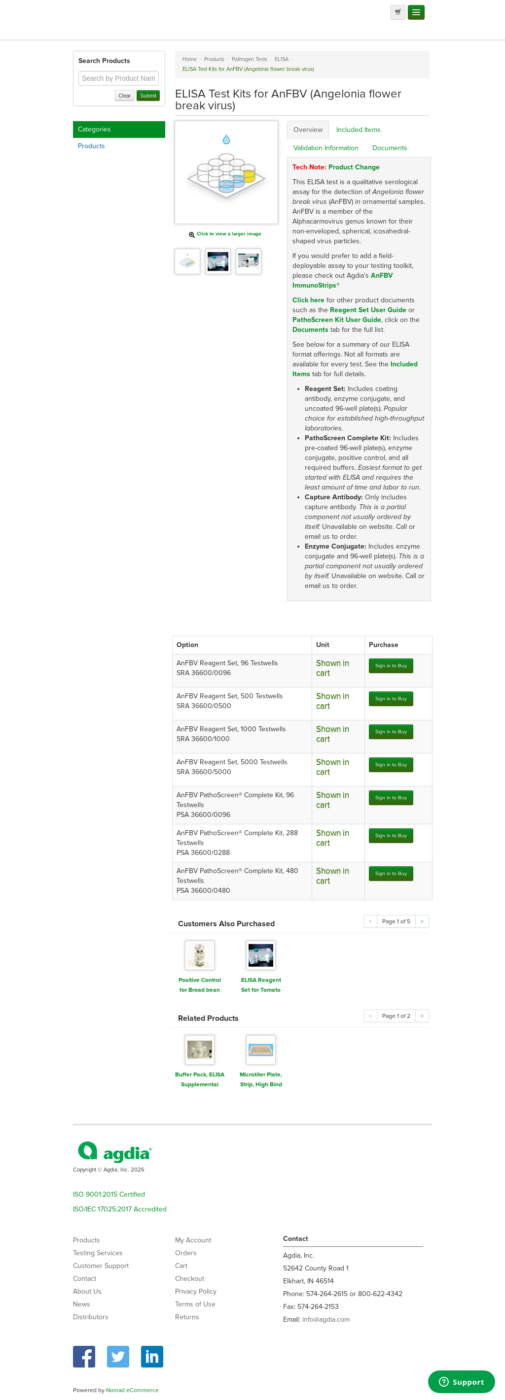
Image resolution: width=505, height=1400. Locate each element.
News (81, 1304)
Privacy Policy (195, 1291)
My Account (193, 1240)
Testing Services (98, 1253)
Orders (186, 1253)
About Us (87, 1291)
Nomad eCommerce (132, 1390)
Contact (84, 1278)
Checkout (189, 1278)
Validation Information (326, 148)
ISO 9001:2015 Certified (109, 1194)
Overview (308, 130)
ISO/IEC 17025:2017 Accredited (120, 1209)
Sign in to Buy (391, 665)
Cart (181, 1266)
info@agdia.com (326, 1319)
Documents (389, 148)
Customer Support (101, 1266)
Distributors (90, 1317)
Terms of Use (195, 1304)
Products (91, 146)
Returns (187, 1317)
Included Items (358, 130)
